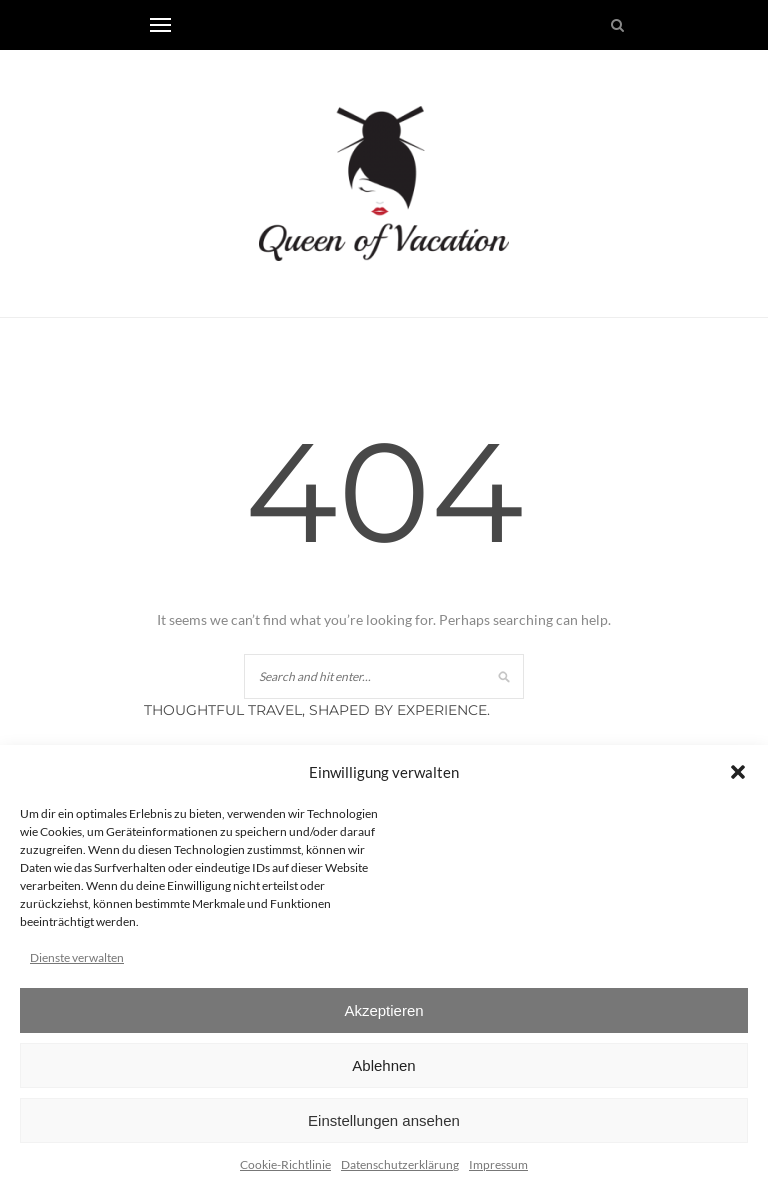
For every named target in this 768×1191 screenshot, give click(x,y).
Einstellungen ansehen (384, 1120)
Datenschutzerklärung (400, 1164)
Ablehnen (383, 1065)
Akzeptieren (383, 1010)
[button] (738, 772)
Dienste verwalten (77, 957)
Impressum (498, 1164)
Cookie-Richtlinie (285, 1164)
